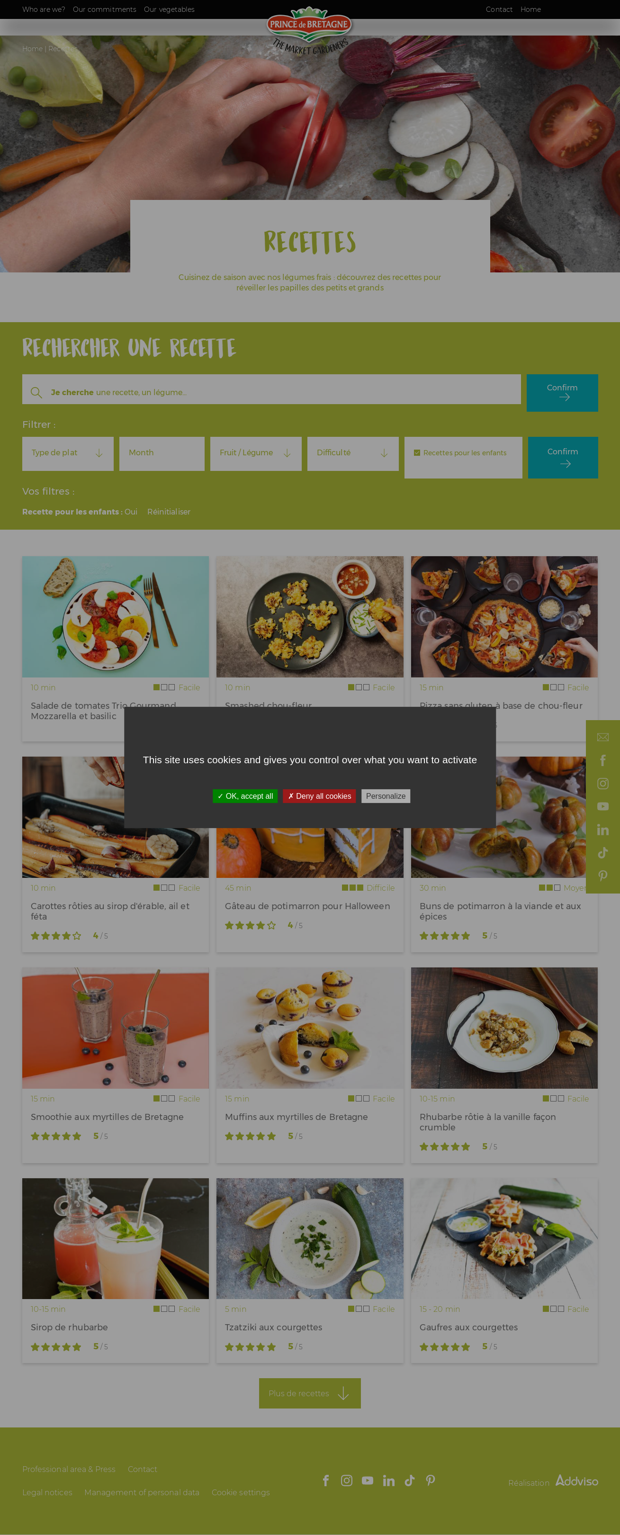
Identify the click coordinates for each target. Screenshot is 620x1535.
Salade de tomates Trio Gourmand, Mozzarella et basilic (104, 711)
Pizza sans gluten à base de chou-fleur (501, 706)
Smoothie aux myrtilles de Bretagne (107, 1117)
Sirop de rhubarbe (69, 1327)
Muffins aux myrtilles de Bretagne (296, 1117)
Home (531, 9)
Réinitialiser (168, 511)
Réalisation (553, 1483)
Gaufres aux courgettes (469, 1327)
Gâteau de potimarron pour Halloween (307, 906)
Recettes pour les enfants (465, 453)
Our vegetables (169, 9)
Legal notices (47, 1492)
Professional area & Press (69, 1469)
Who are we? (43, 9)
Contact (499, 9)
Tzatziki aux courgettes (273, 1327)
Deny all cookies (319, 796)
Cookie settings (241, 1492)
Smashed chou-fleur (268, 706)
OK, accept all (245, 796)
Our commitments (105, 9)
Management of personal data (141, 1492)
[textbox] (68, 453)
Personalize (386, 796)
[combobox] (68, 453)
